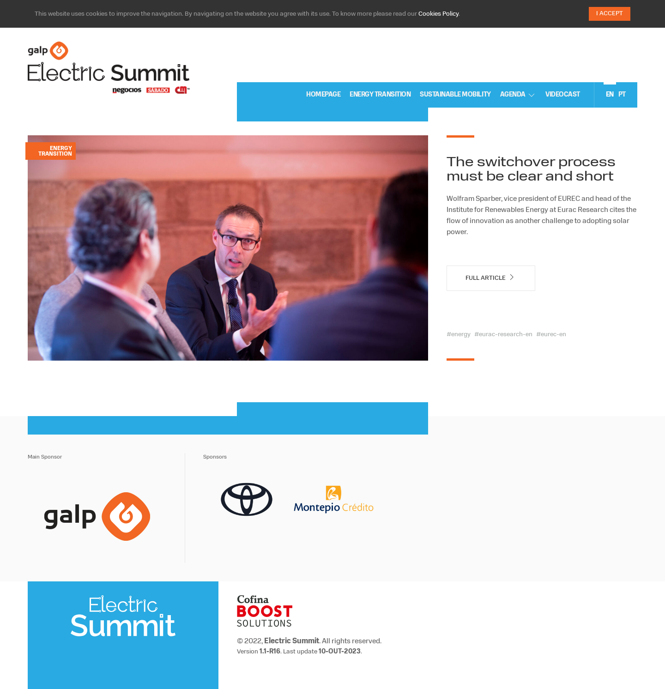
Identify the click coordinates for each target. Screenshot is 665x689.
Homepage (323, 94)
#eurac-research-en (503, 334)
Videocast (562, 94)
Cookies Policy (438, 14)
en (610, 94)
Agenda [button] (518, 95)
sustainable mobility (455, 94)
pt (622, 94)
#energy (459, 334)
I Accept (609, 13)
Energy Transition (380, 94)
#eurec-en (551, 334)
